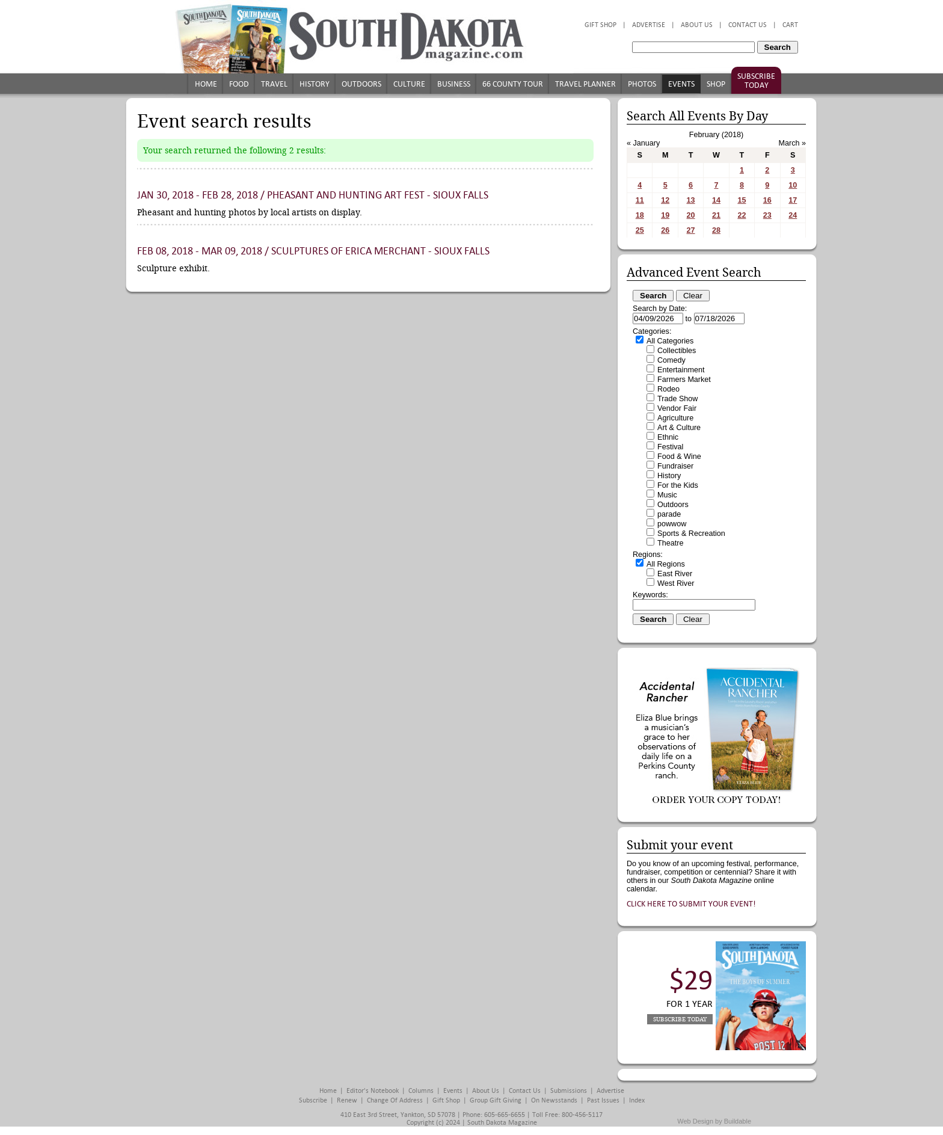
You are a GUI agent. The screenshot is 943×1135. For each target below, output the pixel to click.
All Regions (666, 564)
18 (640, 215)
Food (239, 83)
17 (792, 200)
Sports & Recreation (691, 533)
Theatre (670, 543)
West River (675, 583)
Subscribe (313, 1100)
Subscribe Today (756, 81)
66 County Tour (512, 83)
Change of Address (395, 1100)
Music (667, 495)
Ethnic (667, 437)
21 (716, 215)
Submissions (568, 1091)
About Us (697, 25)
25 (640, 230)
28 (716, 230)
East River (674, 574)
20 (691, 215)
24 (792, 215)
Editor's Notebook (372, 1091)
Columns (421, 1091)
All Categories (670, 341)
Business (453, 83)
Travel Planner (585, 83)
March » (792, 143)
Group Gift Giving (495, 1100)
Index (637, 1100)
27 (691, 230)
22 (741, 215)
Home (206, 83)
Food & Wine (679, 456)
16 (767, 200)
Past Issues (603, 1100)
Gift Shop (600, 25)
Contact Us (747, 25)
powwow (671, 524)
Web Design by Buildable (714, 1121)
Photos (642, 83)
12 (665, 200)
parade (669, 514)
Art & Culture (679, 427)
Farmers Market (684, 379)
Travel (274, 83)
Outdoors (361, 83)
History (314, 83)
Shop (716, 83)
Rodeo (668, 389)
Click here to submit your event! (691, 903)
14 (716, 200)
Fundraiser (675, 466)
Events (681, 83)
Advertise (648, 25)
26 (665, 230)
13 (691, 200)
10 (792, 185)
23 (767, 215)
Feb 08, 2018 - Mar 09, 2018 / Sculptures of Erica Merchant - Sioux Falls (313, 251)
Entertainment (680, 370)
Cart (790, 25)
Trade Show (677, 399)
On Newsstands (554, 1100)
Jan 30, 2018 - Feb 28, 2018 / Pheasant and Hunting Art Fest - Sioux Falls (312, 195)
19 (665, 215)
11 (640, 200)
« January (643, 143)
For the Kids (677, 485)
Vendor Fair (676, 408)
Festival (670, 447)
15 (741, 200)
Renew (347, 1100)
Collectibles (676, 350)
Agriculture (675, 418)
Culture (409, 83)
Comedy (671, 360)
